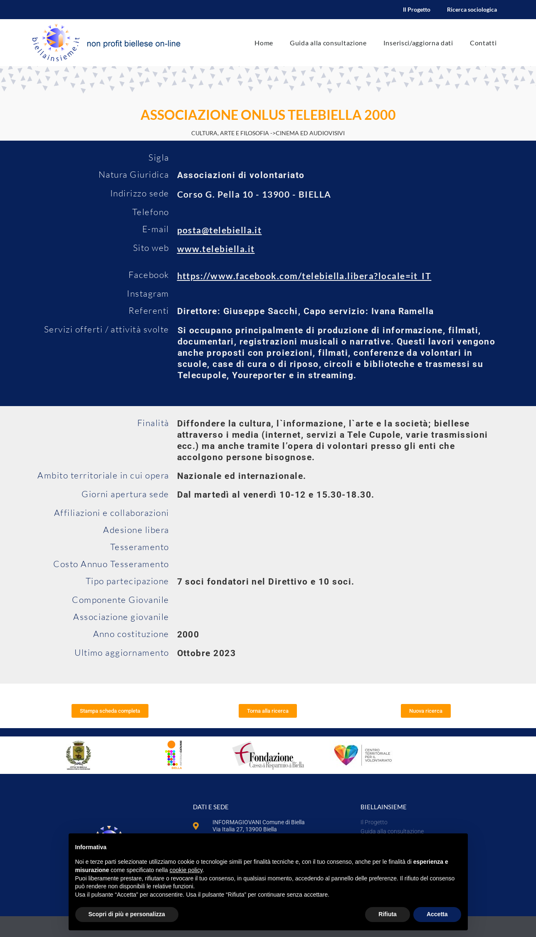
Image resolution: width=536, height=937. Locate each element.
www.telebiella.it (216, 248)
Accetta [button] (437, 914)
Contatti (483, 43)
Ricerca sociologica (472, 9)
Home (263, 43)
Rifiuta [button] (387, 914)
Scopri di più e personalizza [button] (127, 914)
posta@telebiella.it (219, 230)
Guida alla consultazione (328, 43)
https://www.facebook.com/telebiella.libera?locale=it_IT (304, 275)
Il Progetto (416, 9)
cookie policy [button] (186, 870)
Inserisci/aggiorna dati (418, 43)
